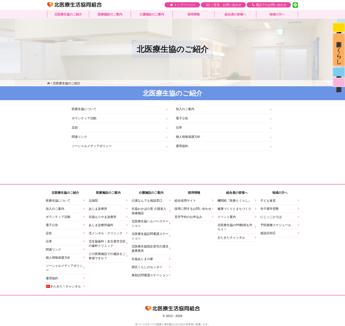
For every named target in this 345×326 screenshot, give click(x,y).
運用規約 (182, 146)
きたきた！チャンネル (63, 286)
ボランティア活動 (84, 118)
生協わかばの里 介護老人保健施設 (149, 211)
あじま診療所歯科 (101, 225)
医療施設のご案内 (110, 14)
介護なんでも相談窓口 (147, 200)
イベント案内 (226, 217)
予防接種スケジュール (275, 225)
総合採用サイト (185, 200)
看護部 (339, 82)
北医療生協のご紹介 (68, 14)
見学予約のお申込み (188, 217)
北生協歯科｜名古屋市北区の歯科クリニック (107, 243)
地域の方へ (277, 14)
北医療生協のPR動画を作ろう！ (234, 227)
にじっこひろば (271, 217)
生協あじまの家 (142, 259)
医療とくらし (339, 50)
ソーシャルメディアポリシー (92, 146)
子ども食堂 (268, 200)
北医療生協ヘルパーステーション (150, 223)
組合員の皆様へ (235, 14)
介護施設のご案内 (151, 14)
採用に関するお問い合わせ (192, 208)
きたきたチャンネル (231, 237)
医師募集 (339, 72)
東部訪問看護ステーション (150, 275)
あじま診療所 (98, 208)
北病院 (93, 200)
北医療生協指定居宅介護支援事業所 (150, 248)
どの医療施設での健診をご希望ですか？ (107, 256)
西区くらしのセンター (147, 267)
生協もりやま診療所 (102, 217)
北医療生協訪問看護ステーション (150, 236)
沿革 (179, 127)
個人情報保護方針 (188, 136)
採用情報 (193, 14)
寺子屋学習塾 (269, 208)
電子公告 (182, 118)
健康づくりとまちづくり (234, 208)
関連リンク (79, 136)
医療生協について (84, 109)
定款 (75, 127)
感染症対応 (339, 27)
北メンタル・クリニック (106, 233)
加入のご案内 (185, 109)
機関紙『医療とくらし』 (234, 200)
